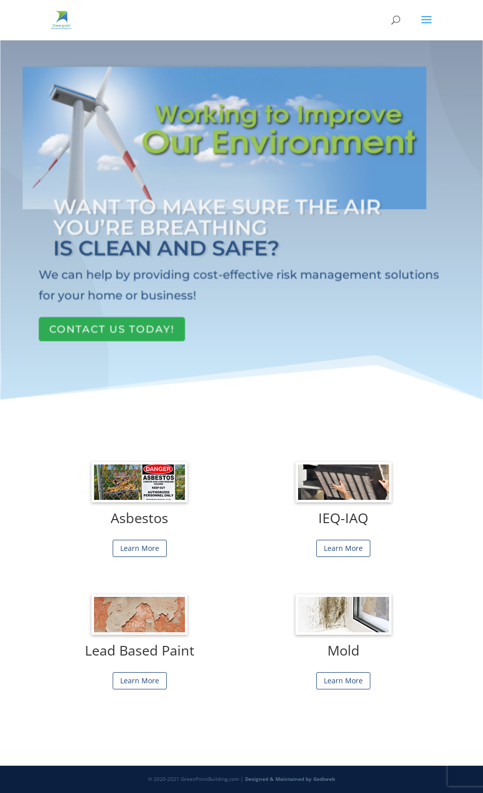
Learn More (139, 548)
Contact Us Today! (113, 322)
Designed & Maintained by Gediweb (290, 778)
